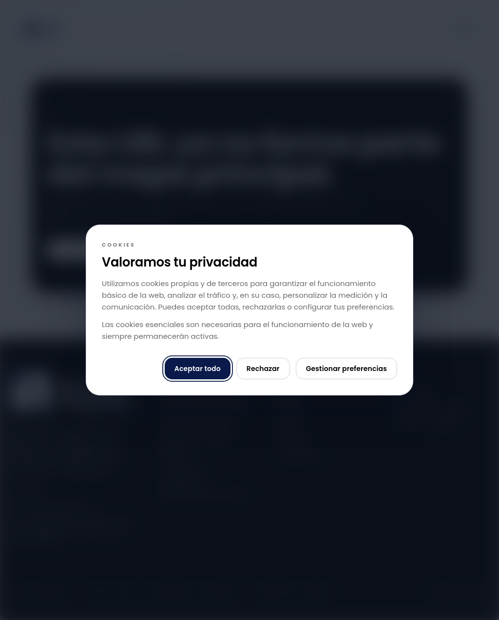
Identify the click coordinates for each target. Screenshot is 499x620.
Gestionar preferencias (346, 368)
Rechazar (263, 368)
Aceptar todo (197, 368)
